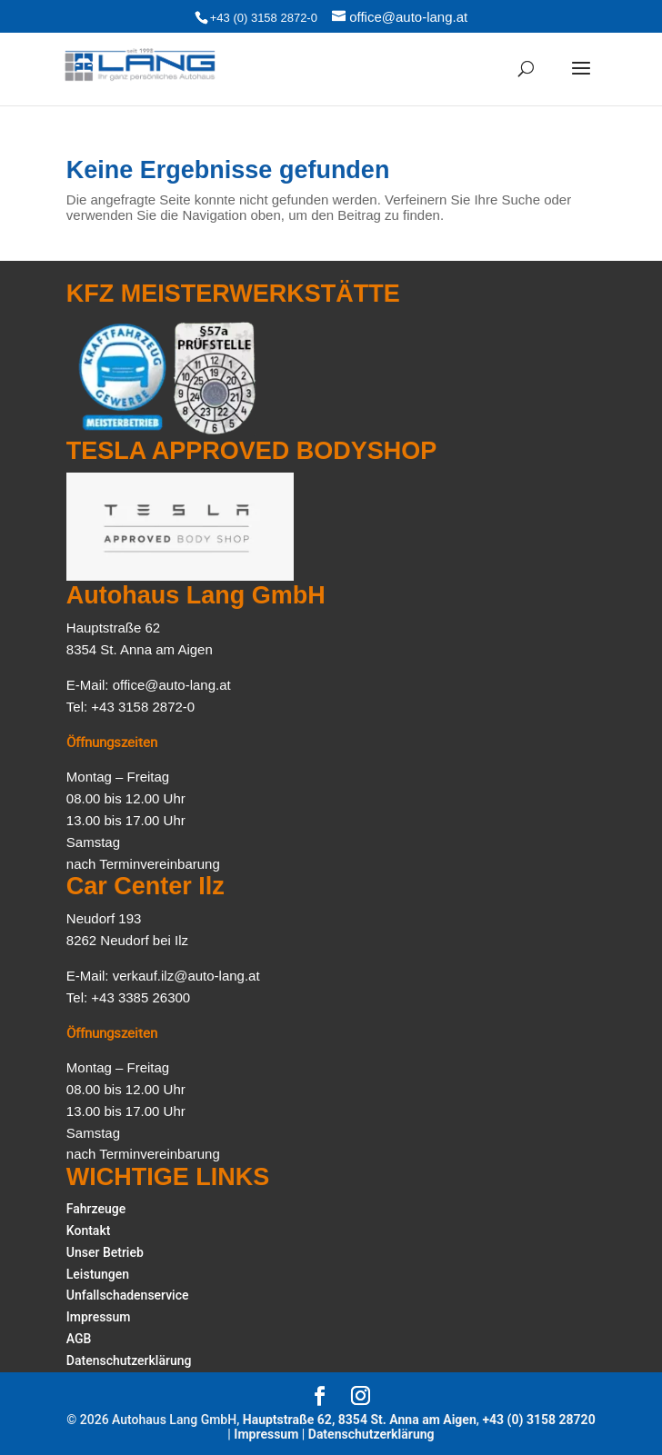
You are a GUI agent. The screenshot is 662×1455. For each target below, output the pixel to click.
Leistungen (97, 1274)
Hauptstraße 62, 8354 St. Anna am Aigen (359, 1419)
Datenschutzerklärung (129, 1360)
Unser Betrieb (105, 1252)
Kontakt (88, 1230)
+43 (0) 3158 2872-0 (263, 18)
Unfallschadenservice (127, 1295)
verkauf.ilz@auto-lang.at (186, 975)
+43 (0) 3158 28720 (538, 1419)
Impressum (98, 1317)
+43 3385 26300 (140, 997)
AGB (79, 1338)
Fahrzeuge (95, 1208)
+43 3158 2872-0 (143, 706)
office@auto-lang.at (172, 685)
